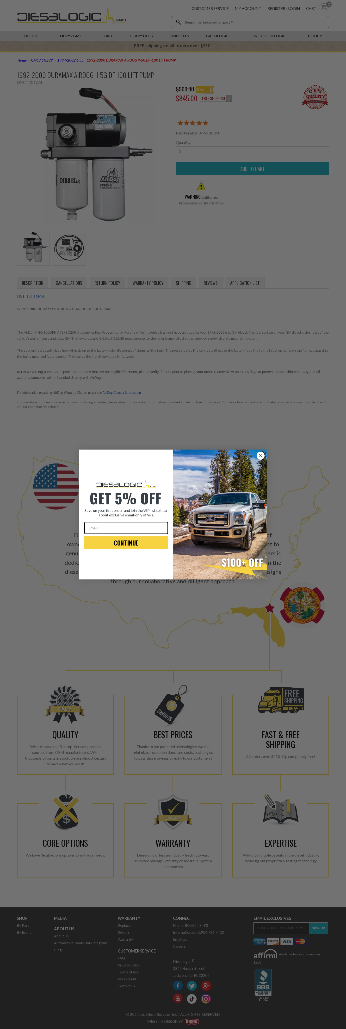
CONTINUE (126, 542)
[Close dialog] (260, 455)
